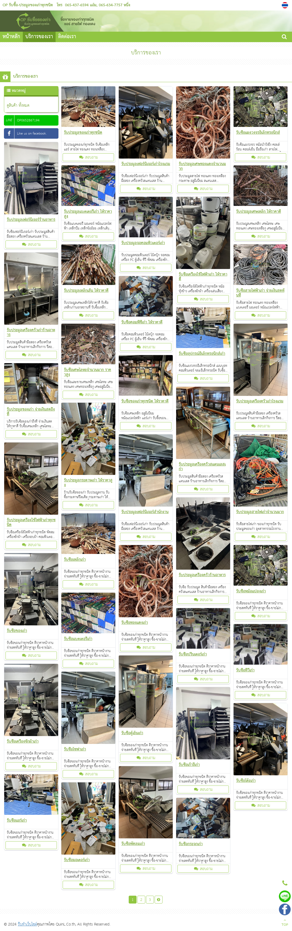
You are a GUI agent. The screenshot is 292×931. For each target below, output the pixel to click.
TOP (285, 923)
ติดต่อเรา (67, 37)
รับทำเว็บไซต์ (27, 924)
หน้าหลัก (11, 37)
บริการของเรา (39, 37)
